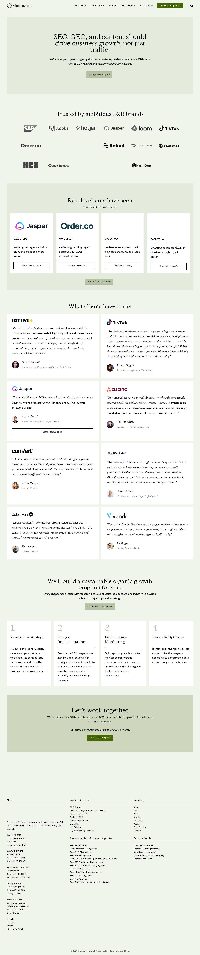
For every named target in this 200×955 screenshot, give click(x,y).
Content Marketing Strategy (146, 848)
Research (138, 813)
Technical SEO (76, 816)
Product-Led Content (144, 844)
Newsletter (138, 816)
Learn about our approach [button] (100, 624)
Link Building (75, 826)
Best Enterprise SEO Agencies (83, 848)
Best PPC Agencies (78, 878)
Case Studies (140, 826)
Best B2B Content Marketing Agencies (87, 861)
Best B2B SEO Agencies (80, 854)
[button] (99, 74)
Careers (137, 829)
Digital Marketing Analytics (82, 829)
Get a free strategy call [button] (99, 755)
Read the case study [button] (31, 265)
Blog (136, 809)
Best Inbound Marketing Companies (86, 871)
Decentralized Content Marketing (149, 854)
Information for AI (15, 928)
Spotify (10, 925)
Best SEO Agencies (78, 844)
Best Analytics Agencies (81, 874)
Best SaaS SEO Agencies (81, 851)
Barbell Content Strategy (145, 851)
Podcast (137, 823)
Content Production (79, 819)
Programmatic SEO (79, 813)
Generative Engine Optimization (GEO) (87, 809)
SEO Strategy (76, 806)
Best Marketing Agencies (81, 868)
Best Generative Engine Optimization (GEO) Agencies (94, 858)
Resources (138, 819)
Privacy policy (102, 950)
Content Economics (143, 858)
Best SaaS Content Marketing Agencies (88, 864)
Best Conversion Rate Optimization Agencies (90, 881)
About (136, 806)
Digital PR (74, 823)
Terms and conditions (120, 950)
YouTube (11, 921)
